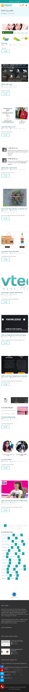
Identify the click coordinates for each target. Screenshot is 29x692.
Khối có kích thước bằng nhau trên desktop (14, 376)
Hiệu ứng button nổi (7, 295)
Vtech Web (17, 689)
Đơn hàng (11, 1)
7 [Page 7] (22, 525)
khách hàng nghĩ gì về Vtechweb (17, 650)
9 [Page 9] (2, 528)
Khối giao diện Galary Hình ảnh (9, 87)
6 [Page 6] (19, 525)
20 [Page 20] (19, 528)
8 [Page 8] (25, 525)
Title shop (4, 43)
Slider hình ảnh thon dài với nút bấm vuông (14, 501)
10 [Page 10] (5, 528)
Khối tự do (23, 45)
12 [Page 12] (12, 528)
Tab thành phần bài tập (8, 417)
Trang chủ (4, 13)
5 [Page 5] (16, 525)
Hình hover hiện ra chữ (8, 127)
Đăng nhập (17, 1)
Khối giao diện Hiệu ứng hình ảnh (10, 212)
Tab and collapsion (7, 420)
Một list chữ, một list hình (9, 168)
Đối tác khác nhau (6, 84)
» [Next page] (22, 528)
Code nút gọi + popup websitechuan (12, 292)
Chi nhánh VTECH (6, 460)
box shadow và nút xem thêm (10, 251)
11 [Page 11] (9, 528)
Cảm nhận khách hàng (17, 641)
